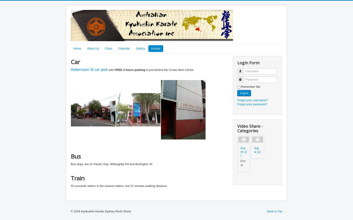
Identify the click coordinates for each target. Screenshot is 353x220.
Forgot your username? (252, 100)
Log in (244, 93)
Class (108, 48)
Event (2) (243, 151)
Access (156, 48)
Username (242, 69)
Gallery (140, 48)
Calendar (124, 48)
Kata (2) (257, 150)
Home (77, 48)
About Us (93, 48)
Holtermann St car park (89, 70)
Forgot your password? (252, 104)
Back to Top (274, 211)
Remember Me (250, 86)
